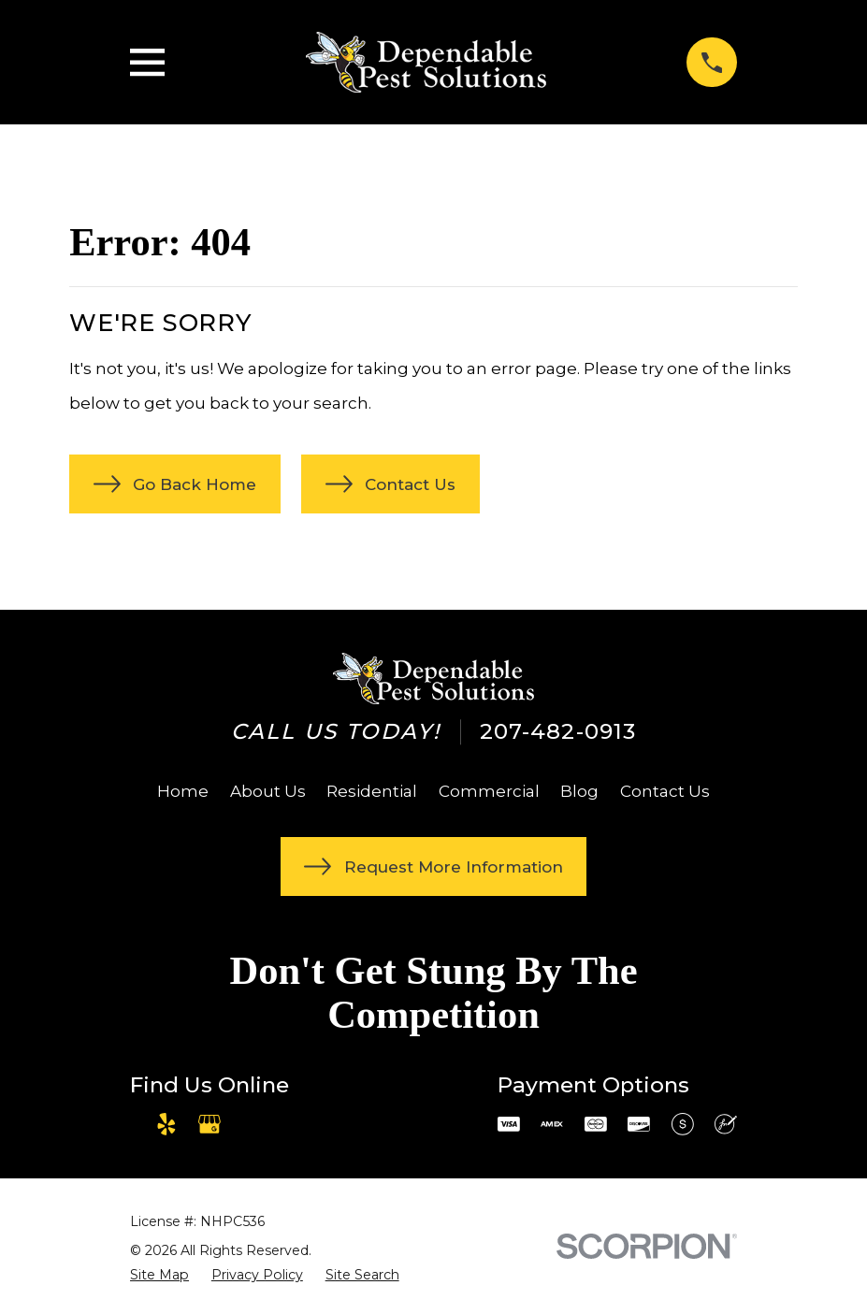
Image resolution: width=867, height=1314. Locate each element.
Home (183, 791)
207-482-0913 (558, 731)
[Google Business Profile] (209, 1124)
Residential (371, 791)
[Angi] (253, 1124)
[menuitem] (159, 1275)
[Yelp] (166, 1124)
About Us (268, 791)
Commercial (489, 791)
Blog (579, 791)
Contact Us (665, 791)
